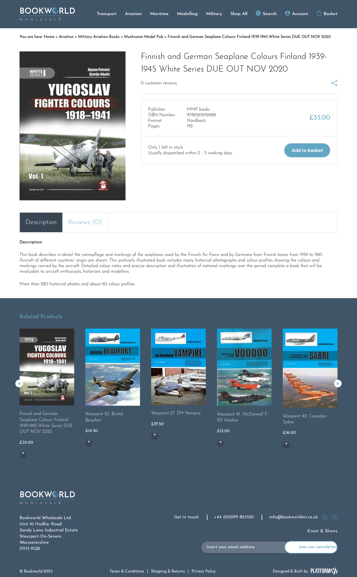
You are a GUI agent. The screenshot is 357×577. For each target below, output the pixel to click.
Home (49, 37)
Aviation (133, 14)
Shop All (238, 14)
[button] (338, 383)
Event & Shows (322, 531)
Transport (107, 14)
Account (300, 14)
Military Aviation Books (99, 37)
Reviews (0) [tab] (85, 222)
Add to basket (307, 150)
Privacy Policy (204, 571)
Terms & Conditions (127, 571)
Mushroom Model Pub (143, 37)
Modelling (187, 14)
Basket (330, 14)
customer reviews (159, 83)
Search (270, 14)
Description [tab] (41, 222)
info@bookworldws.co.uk (293, 517)
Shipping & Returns (168, 571)
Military (214, 14)
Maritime (159, 14)
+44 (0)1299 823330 (234, 517)
